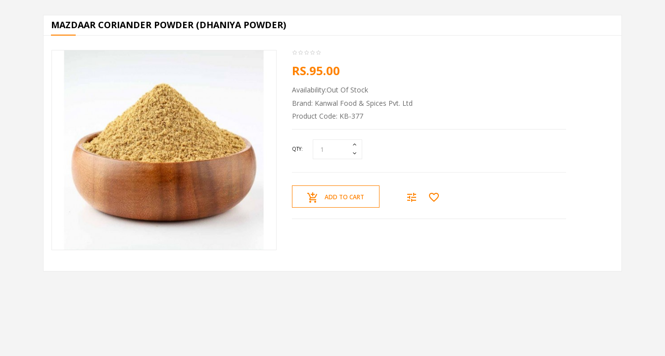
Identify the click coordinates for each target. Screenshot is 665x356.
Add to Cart (335, 198)
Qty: (297, 148)
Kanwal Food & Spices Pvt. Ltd (364, 103)
